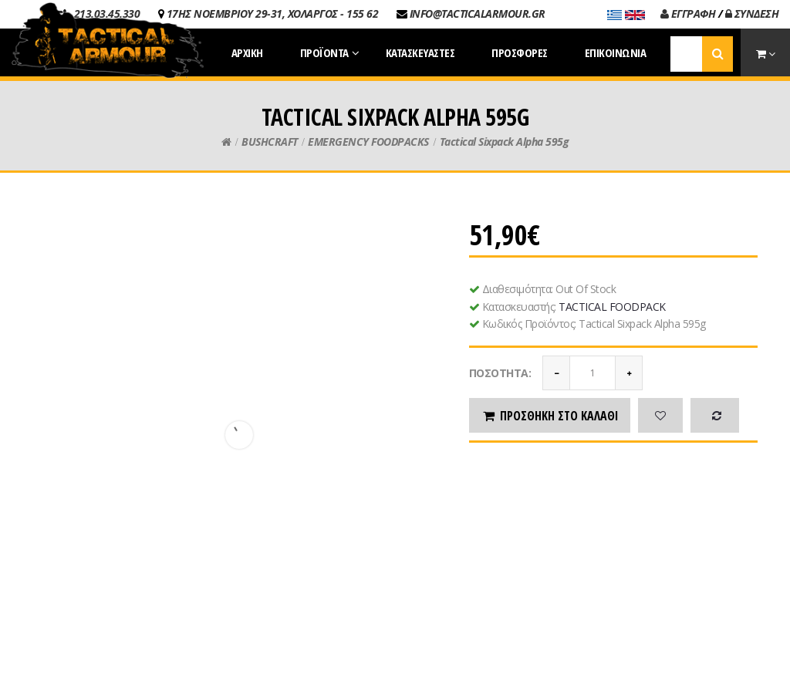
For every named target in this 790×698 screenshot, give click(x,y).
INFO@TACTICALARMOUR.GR (477, 13)
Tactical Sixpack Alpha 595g (504, 141)
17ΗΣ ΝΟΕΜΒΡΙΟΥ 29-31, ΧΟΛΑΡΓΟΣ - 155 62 (273, 13)
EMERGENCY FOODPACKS (368, 141)
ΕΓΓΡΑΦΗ (688, 13)
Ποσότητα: (500, 373)
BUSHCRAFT (269, 141)
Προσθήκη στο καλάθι (550, 415)
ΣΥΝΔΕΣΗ (752, 13)
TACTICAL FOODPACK (612, 306)
